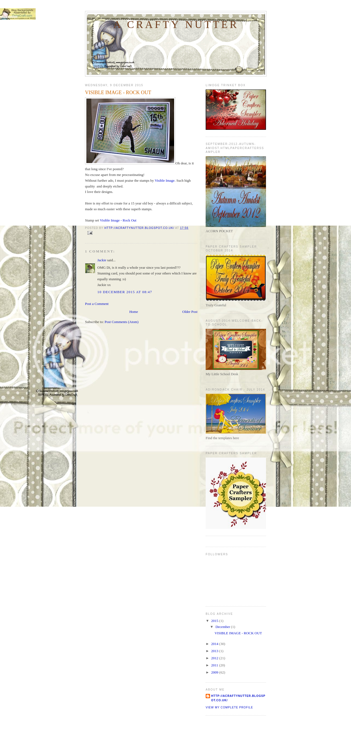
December (223, 627)
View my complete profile (229, 707)
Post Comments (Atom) (122, 322)
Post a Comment (97, 304)
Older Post (189, 312)
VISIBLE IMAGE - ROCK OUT (238, 633)
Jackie (101, 260)
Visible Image (165, 180)
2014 (215, 644)
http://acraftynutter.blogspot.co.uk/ (238, 698)
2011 (215, 665)
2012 (215, 658)
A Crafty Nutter (176, 24)
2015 (215, 621)
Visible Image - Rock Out (118, 220)
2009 (215, 672)
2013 (215, 651)
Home (133, 312)
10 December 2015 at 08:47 (124, 292)
